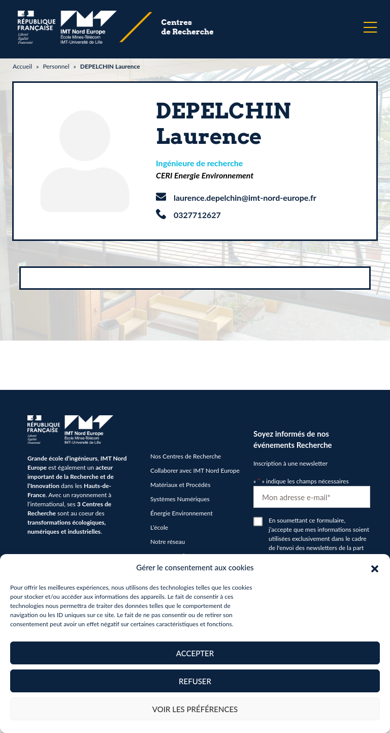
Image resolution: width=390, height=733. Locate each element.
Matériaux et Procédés (180, 484)
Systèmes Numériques (180, 499)
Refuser (195, 681)
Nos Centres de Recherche (185, 456)
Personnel (56, 66)
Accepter (195, 653)
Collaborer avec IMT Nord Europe (195, 470)
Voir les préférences (195, 709)
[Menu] (370, 27)
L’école (159, 527)
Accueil (22, 66)
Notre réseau (167, 541)
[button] (375, 567)
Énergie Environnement (181, 513)
